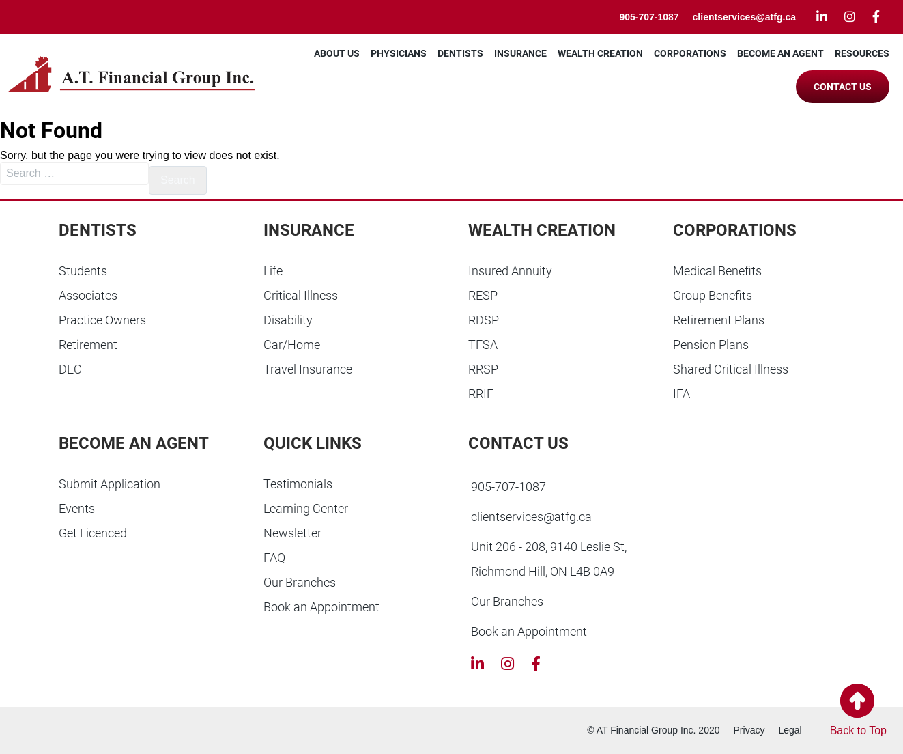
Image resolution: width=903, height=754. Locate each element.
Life (273, 271)
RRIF (480, 394)
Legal (789, 730)
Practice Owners (102, 320)
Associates (88, 295)
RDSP (483, 320)
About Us (337, 53)
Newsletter (292, 533)
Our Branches (299, 582)
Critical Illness (300, 295)
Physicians (399, 53)
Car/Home (291, 344)
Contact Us (843, 87)
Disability (288, 320)
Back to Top (858, 730)
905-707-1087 (648, 17)
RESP (483, 295)
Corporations (690, 53)
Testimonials (297, 484)
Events (77, 508)
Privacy (749, 730)
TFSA (483, 344)
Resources (862, 53)
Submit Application (109, 484)
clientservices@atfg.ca (744, 17)
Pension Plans (711, 344)
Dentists (460, 53)
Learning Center (305, 508)
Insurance (520, 53)
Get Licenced (93, 533)
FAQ (274, 557)
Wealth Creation (600, 53)
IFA (681, 394)
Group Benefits (712, 295)
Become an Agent (780, 53)
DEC (70, 369)
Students (83, 271)
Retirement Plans (718, 320)
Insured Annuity (510, 271)
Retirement (88, 344)
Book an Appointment (321, 607)
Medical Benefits (717, 271)
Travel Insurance (307, 369)
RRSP (483, 369)
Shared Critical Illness (730, 369)
